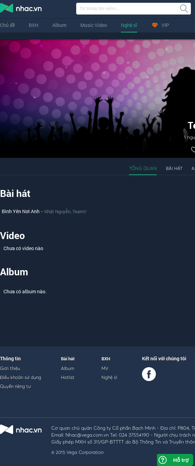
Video (12, 235)
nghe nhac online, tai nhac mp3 (21, 9)
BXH (33, 25)
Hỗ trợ (180, 460)
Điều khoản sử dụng (20, 377)
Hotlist (67, 377)
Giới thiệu (10, 368)
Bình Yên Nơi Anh (20, 211)
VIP (160, 25)
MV (104, 368)
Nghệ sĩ (129, 25)
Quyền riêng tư (15, 386)
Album (59, 25)
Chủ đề (7, 25)
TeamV (79, 211)
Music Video (93, 25)
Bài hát (174, 168)
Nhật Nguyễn (57, 211)
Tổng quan (143, 168)
